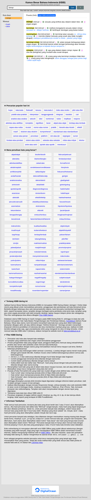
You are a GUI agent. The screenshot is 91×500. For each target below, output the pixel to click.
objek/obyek (65, 226)
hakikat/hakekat (65, 198)
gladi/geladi (65, 180)
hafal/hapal (65, 193)
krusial (28, 127)
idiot (40, 119)
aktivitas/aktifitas (15, 163)
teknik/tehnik (65, 282)
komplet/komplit (16, 286)
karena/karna (16, 265)
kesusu (38, 110)
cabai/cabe (40, 163)
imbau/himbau (64, 219)
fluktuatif (29, 110)
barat (48, 123)
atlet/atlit (15, 198)
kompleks (29, 123)
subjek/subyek (64, 278)
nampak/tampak (40, 265)
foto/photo (65, 167)
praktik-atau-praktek (19, 114)
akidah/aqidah (15, 167)
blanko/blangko (40, 159)
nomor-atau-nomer (41, 127)
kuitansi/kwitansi (40, 230)
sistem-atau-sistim (33, 140)
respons (77, 119)
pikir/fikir (65, 239)
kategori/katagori (15, 278)
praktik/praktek (65, 243)
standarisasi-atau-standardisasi (66, 132)
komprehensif (45, 132)
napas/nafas (40, 269)
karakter (69, 114)
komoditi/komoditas (15, 282)
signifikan (39, 123)
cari (77, 114)
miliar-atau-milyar (69, 140)
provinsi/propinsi (65, 248)
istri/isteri (15, 239)
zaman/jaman (65, 291)
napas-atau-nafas (16, 127)
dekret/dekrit (40, 180)
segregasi (66, 136)
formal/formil (65, 163)
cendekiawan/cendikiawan (40, 167)
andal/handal (16, 176)
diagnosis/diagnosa (40, 189)
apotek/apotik (16, 189)
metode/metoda (40, 252)
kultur (59, 119)
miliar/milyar (40, 260)
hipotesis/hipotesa (65, 206)
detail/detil (40, 185)
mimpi (8, 18)
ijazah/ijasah (65, 210)
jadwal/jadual (16, 248)
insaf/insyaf (15, 230)
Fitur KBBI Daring (46, 315)
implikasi (67, 119)
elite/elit (40, 210)
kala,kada (19, 110)
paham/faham (65, 235)
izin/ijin (15, 243)
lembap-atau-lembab (77, 123)
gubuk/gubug (65, 185)
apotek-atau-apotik (47, 145)
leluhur (81, 140)
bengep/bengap (16, 215)
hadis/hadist (65, 189)
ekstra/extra (40, 206)
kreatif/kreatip (15, 291)
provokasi (34, 136)
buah (8, 24)
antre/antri (16, 185)
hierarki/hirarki (64, 202)
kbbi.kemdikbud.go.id (72, 331)
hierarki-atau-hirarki (66, 127)
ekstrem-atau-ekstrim (29, 132)
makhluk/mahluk (40, 243)
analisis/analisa (16, 180)
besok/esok (15, 219)
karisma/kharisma (16, 273)
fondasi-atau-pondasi (15, 140)
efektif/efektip (40, 198)
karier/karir (16, 269)
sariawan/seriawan (65, 260)
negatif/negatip (40, 278)
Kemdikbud (70, 321)
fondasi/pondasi (65, 159)
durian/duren (40, 193)
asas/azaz (16, 193)
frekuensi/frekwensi (64, 172)
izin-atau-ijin (55, 136)
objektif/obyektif (65, 230)
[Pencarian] (38, 7)
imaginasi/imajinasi (65, 215)
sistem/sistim (65, 269)
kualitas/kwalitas (40, 226)
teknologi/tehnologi (65, 286)
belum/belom (16, 210)
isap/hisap (16, 235)
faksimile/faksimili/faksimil (40, 219)
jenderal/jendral (16, 256)
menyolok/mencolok (40, 256)
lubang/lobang (40, 239)
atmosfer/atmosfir (15, 202)
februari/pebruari (65, 154)
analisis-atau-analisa (19, 119)
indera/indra (15, 226)
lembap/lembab (40, 235)
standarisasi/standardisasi (65, 273)
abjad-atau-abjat (60, 123)
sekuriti (32, 119)
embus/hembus (40, 215)
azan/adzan (15, 206)
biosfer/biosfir (40, 154)
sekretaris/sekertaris (65, 265)
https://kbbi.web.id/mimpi (46, 15)
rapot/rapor (65, 252)
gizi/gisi (65, 176)
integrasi (59, 114)
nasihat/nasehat (40, 273)
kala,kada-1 (48, 110)
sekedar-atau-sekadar (51, 140)
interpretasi (34, 114)
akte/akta (15, 159)
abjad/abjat (16, 154)
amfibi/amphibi (15, 172)
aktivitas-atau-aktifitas (14, 123)
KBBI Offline (46, 433)
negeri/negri (40, 282)
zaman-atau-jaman (20, 136)
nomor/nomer (40, 286)
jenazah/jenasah (15, 252)
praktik (53, 127)
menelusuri (61, 145)
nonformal (50, 119)
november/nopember (40, 291)
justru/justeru (16, 260)
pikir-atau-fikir (77, 110)
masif (15, 132)
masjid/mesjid (40, 248)
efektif (79, 127)
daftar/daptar (40, 172)
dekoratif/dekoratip (40, 176)
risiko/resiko (65, 256)
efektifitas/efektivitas (40, 202)
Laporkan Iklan (37, 443)
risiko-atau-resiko (62, 110)
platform (44, 136)
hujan (10, 110)
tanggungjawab (47, 114)
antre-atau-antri (31, 145)
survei (75, 136)
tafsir (8, 26)
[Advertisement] (56, 80)
